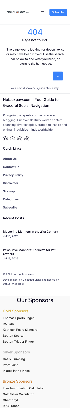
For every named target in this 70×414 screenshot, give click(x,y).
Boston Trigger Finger (18, 341)
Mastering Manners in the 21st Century (30, 231)
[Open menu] (43, 12)
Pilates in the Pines (16, 371)
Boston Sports (13, 335)
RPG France (11, 406)
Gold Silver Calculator (18, 394)
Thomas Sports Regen (19, 318)
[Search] (58, 76)
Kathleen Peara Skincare (20, 329)
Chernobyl (10, 400)
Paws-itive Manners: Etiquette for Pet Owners (29, 252)
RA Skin (8, 324)
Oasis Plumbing (14, 359)
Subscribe (58, 12)
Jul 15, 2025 (10, 236)
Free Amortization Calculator (23, 388)
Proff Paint (10, 365)
